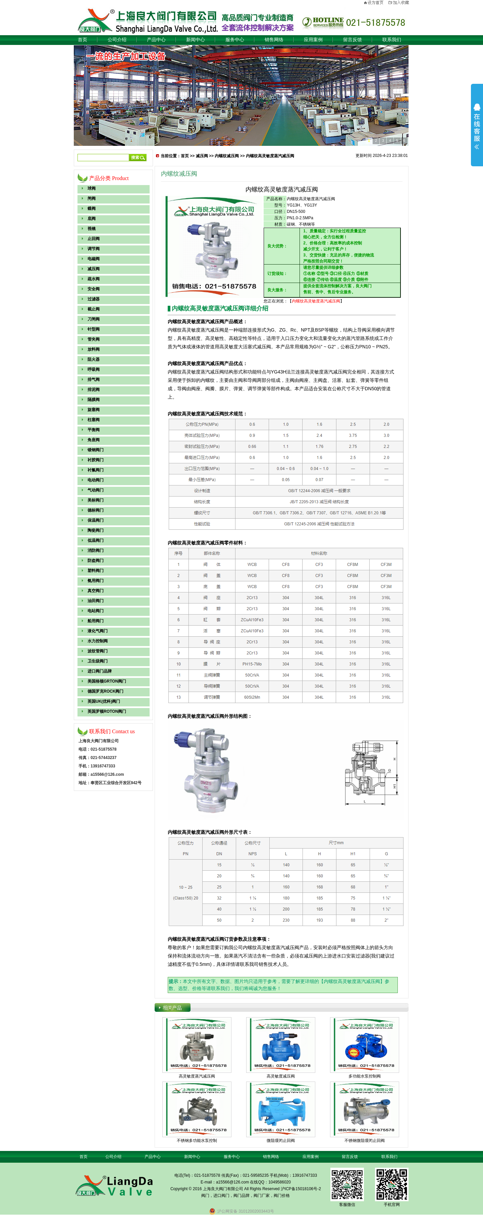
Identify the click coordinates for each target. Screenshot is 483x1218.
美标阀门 (96, 500)
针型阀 (94, 329)
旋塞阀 (94, 409)
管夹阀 (94, 339)
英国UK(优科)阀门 (104, 701)
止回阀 (94, 238)
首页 (82, 39)
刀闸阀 (94, 319)
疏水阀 (94, 279)
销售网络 (274, 39)
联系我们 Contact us (112, 731)
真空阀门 (96, 590)
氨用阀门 (96, 580)
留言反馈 (352, 39)
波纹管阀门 (98, 651)
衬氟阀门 (96, 470)
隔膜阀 (94, 399)
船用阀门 (96, 621)
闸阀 (92, 198)
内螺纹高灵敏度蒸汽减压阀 (270, 156)
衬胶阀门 (96, 460)
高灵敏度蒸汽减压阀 (197, 1076)
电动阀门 (96, 480)
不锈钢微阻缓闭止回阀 (364, 1140)
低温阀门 (96, 540)
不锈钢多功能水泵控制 (197, 1140)
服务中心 (234, 39)
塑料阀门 (96, 570)
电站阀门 (96, 610)
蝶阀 (92, 208)
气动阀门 (96, 490)
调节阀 (94, 248)
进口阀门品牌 (100, 671)
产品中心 (156, 39)
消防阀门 (96, 550)
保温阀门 (96, 520)
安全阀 (94, 289)
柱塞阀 (94, 419)
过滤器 (94, 299)
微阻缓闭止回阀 (281, 1140)
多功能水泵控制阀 (364, 1076)
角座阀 (94, 440)
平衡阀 (94, 429)
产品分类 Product (109, 178)
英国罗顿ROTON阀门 (107, 711)
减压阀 (94, 269)
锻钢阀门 (96, 450)
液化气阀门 (98, 631)
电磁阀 (94, 258)
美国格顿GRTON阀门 (107, 681)
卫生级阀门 (98, 661)
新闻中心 (195, 39)
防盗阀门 (96, 560)
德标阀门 (96, 510)
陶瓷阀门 (96, 530)
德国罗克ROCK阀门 (105, 691)
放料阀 (94, 349)
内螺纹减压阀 (227, 156)
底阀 (92, 218)
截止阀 (94, 309)
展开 (477, 126)
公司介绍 (117, 39)
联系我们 (391, 39)
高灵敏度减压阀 (281, 1076)
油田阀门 (96, 600)
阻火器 (94, 359)
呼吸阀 (94, 369)
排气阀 (94, 379)
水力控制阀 (98, 641)
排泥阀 (94, 389)
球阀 (92, 188)
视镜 (92, 228)
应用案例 (313, 39)
